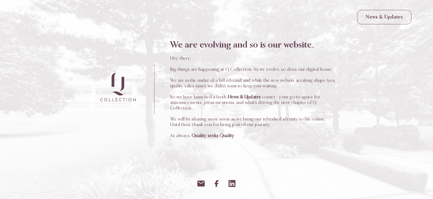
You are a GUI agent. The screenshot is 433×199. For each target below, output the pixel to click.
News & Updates (384, 17)
